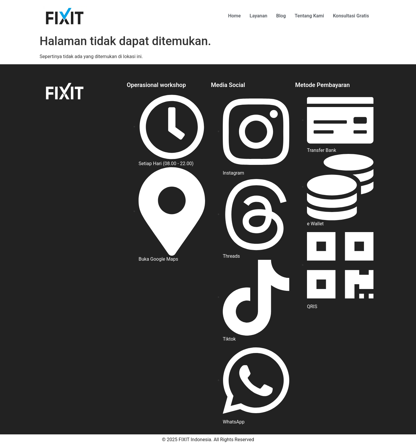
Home (234, 16)
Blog (281, 16)
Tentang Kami (309, 16)
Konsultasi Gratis (351, 16)
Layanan (258, 16)
